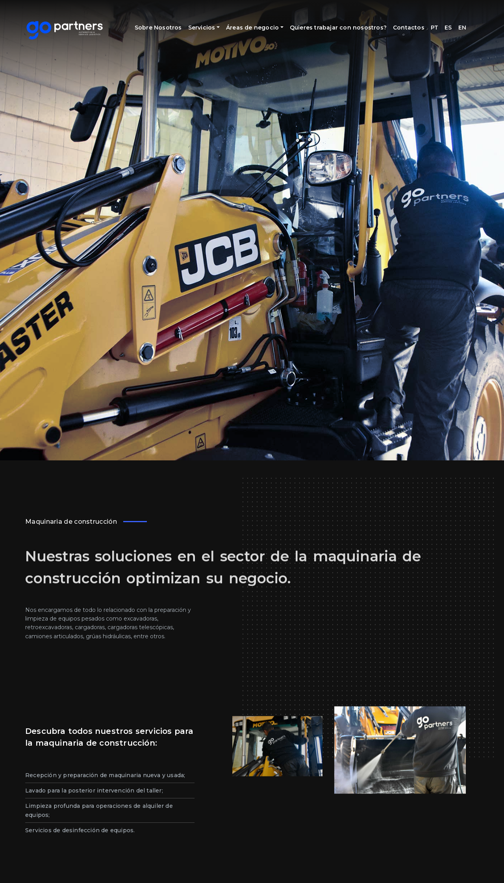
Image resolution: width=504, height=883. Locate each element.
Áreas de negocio (259, 23)
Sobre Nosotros (159, 27)
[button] (15, 867)
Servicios (209, 23)
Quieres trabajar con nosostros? (324, 27)
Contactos (408, 23)
